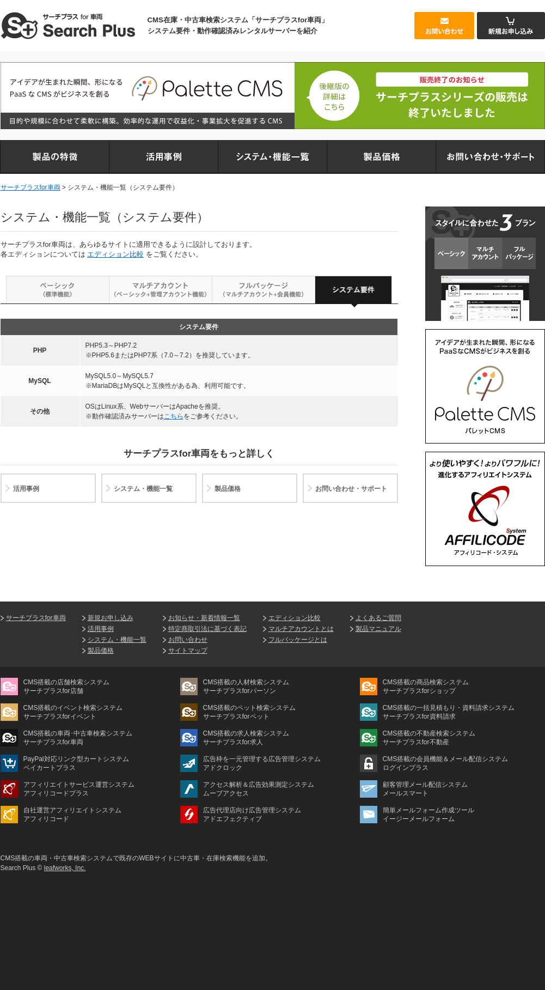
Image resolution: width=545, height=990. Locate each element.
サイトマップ (187, 650)
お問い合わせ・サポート (351, 489)
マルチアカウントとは (301, 629)
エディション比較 (115, 254)
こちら (173, 416)
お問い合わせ (187, 639)
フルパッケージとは (297, 639)
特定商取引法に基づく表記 (207, 629)
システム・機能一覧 (143, 489)
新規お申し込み (110, 618)
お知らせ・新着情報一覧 (204, 618)
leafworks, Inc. (65, 868)
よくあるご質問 (378, 618)
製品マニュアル (378, 629)
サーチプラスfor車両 (30, 187)
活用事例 (26, 489)
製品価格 (228, 489)
